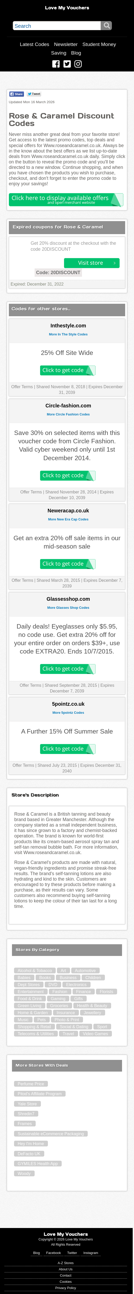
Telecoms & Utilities (36, 1034)
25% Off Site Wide (67, 352)
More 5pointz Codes (68, 713)
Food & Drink (30, 998)
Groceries (59, 1005)
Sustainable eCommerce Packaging (51, 1134)
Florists (106, 991)
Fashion (60, 991)
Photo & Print (67, 1020)
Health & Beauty (92, 1005)
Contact (65, 1275)
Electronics (76, 984)
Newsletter (66, 44)
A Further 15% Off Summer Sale (67, 731)
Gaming (58, 998)
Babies (24, 977)
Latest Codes (34, 44)
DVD (52, 984)
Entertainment (31, 991)
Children (93, 977)
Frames (25, 1123)
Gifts (78, 998)
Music (23, 1020)
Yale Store (27, 1104)
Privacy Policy (65, 1288)
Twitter (72, 1253)
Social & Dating (74, 1027)
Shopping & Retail (34, 1027)
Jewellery (92, 1013)
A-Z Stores (66, 1263)
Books (45, 977)
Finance (83, 991)
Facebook (53, 1253)
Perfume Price (31, 1084)
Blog (76, 53)
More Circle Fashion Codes (68, 414)
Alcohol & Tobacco (35, 970)
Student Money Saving (83, 49)
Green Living (29, 1005)
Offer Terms (22, 387)
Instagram (90, 1253)
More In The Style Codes (68, 334)
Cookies (66, 1282)
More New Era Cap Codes (68, 519)
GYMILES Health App (38, 1163)
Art (63, 970)
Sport (102, 1027)
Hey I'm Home (31, 1143)
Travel (68, 1034)
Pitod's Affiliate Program (40, 1094)
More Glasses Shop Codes (68, 608)
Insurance (66, 1013)
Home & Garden (33, 1013)
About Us (66, 1269)
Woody (24, 1173)
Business (68, 977)
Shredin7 (26, 1114)
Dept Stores (29, 984)
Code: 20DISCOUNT (58, 272)
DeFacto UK (29, 1154)
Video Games (95, 1034)
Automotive (85, 970)
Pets (41, 1020)
